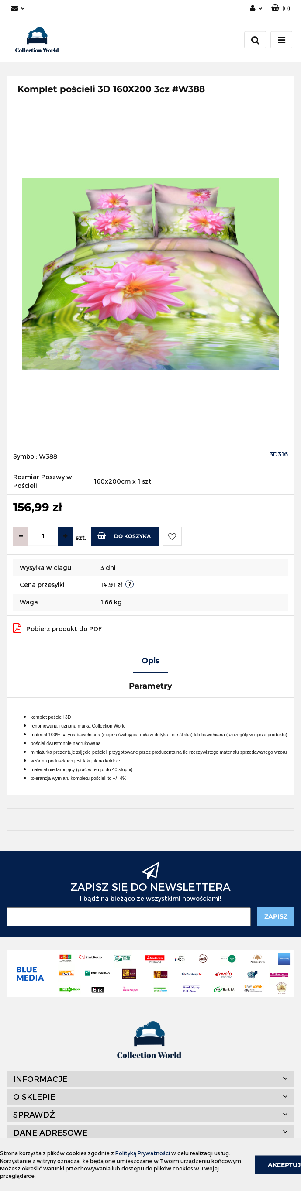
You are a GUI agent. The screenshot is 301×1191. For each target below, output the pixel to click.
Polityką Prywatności (142, 1153)
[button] (280, 8)
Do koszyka (124, 535)
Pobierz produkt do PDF (57, 628)
